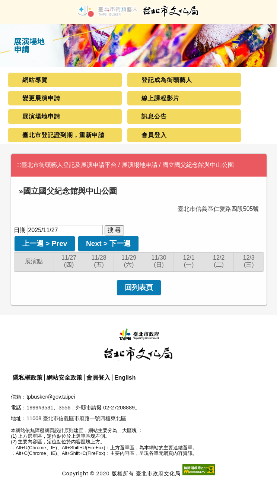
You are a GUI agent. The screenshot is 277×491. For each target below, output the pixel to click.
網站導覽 (35, 80)
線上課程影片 (160, 98)
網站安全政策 (64, 377)
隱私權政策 (27, 377)
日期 (20, 230)
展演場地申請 (41, 116)
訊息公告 (154, 116)
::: (18, 164)
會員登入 (154, 135)
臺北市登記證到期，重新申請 (63, 135)
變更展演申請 (41, 98)
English (125, 377)
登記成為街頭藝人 (166, 80)
